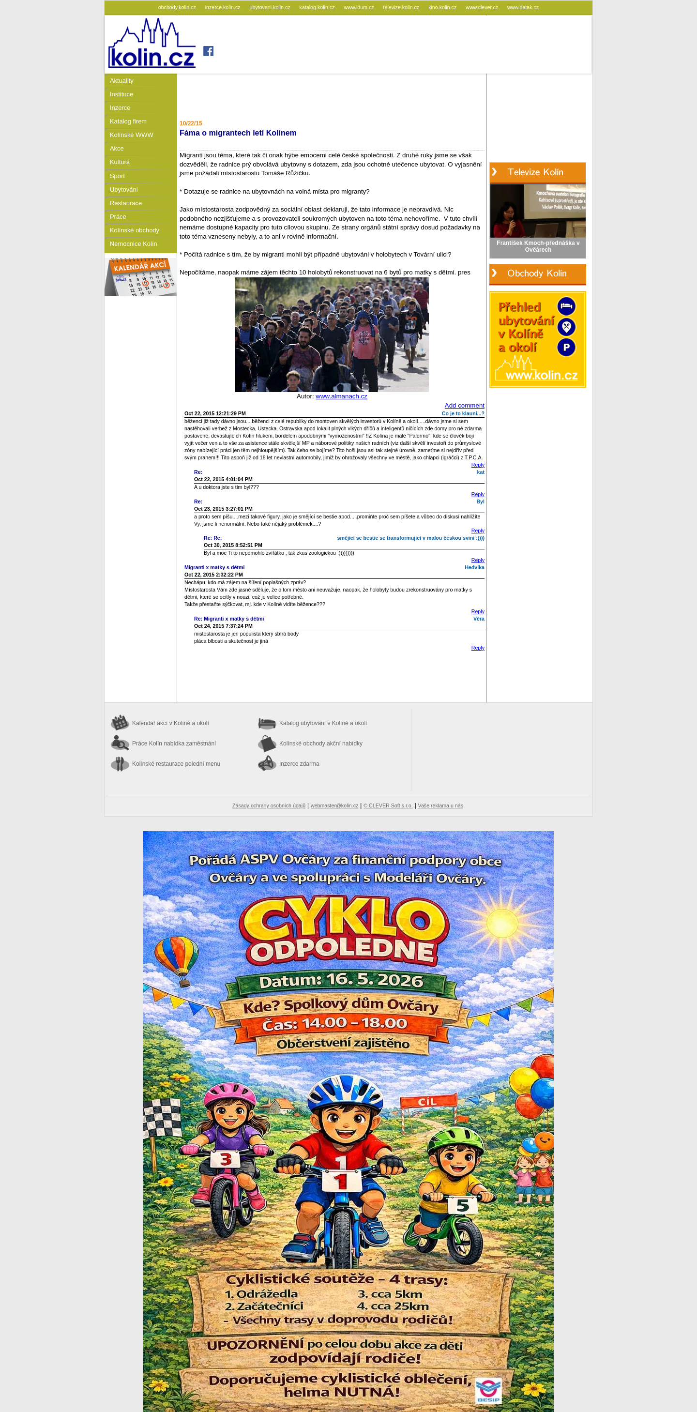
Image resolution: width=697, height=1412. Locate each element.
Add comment (465, 405)
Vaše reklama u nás (440, 805)
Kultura (120, 162)
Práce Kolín (174, 743)
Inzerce (120, 107)
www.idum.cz (359, 7)
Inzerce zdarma (299, 763)
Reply (478, 465)
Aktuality (122, 80)
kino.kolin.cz (443, 7)
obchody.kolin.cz (177, 7)
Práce (118, 216)
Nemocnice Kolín (133, 243)
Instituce (121, 94)
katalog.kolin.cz (318, 7)
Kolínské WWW (131, 134)
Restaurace (126, 203)
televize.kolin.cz (402, 7)
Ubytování (124, 189)
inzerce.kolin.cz (223, 7)
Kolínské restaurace (176, 763)
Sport (117, 176)
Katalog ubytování (323, 723)
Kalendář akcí (170, 723)
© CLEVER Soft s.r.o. (388, 805)
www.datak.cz (523, 7)
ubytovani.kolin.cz (271, 7)
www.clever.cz (483, 7)
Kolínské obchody (134, 230)
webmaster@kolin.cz (334, 805)
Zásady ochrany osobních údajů (268, 805)
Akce (117, 148)
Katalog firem (128, 121)
